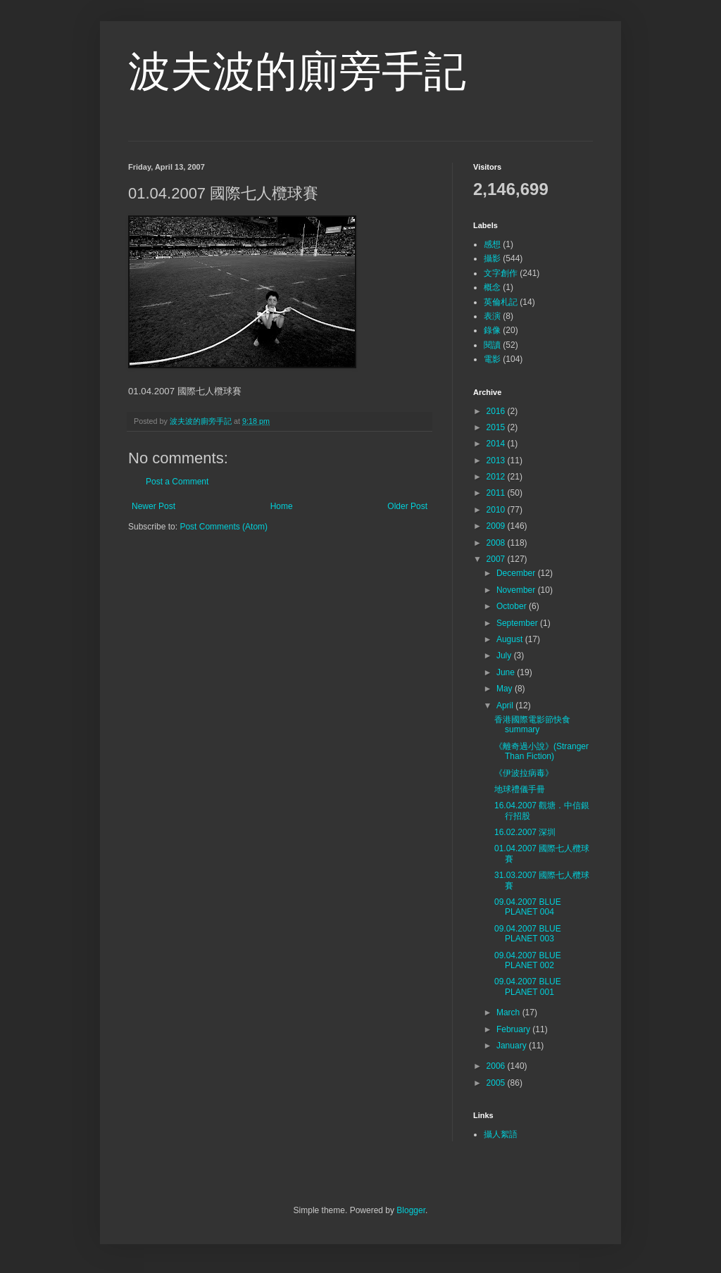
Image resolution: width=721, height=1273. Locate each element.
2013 (497, 460)
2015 (497, 427)
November (517, 590)
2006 (497, 1066)
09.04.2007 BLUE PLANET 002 (527, 960)
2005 (497, 1083)
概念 (492, 287)
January (512, 1046)
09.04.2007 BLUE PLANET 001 (527, 986)
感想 (492, 244)
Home (281, 506)
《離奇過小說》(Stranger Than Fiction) (541, 751)
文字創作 (501, 273)
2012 (497, 477)
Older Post (407, 506)
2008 (497, 543)
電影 (492, 359)
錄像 (492, 330)
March (509, 1012)
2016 (497, 411)
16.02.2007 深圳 (525, 832)
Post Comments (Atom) (224, 527)
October (512, 606)
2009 (497, 526)
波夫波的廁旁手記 (297, 71)
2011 (497, 493)
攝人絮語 (501, 1134)
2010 (497, 510)
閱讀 (492, 345)
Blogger (410, 1210)
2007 (497, 559)
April (505, 705)
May (505, 689)
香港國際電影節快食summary (532, 724)
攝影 (492, 258)
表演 (492, 316)
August (510, 639)
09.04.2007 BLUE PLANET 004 (527, 907)
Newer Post (153, 506)
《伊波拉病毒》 (523, 773)
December (517, 573)
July (505, 655)
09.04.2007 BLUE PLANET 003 (527, 933)
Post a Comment (177, 482)
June (506, 672)
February (514, 1029)
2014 (497, 444)
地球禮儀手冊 (519, 789)
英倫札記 (501, 302)
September (518, 623)
